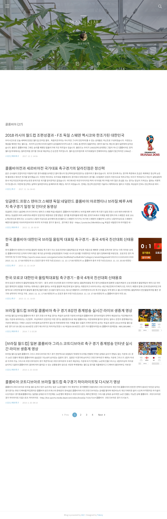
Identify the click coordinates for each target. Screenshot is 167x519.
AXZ (83, 515)
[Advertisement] (83, 101)
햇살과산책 (83, 23)
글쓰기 (67, 64)
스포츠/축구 (10, 189)
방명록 (78, 64)
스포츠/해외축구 (12, 156)
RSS (88, 64)
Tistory (100, 515)
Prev (65, 414)
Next (101, 414)
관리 (99, 64)
